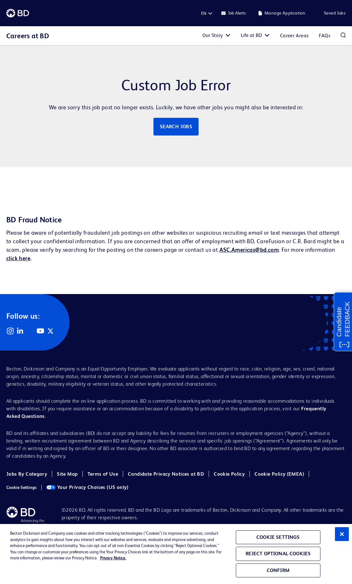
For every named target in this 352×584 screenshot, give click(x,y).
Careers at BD (27, 36)
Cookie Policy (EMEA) (279, 474)
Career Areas (294, 36)
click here (18, 258)
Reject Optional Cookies (278, 554)
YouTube (40, 331)
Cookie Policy (229, 474)
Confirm (278, 570)
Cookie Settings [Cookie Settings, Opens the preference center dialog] (278, 537)
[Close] (342, 534)
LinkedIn (20, 331)
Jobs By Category (26, 474)
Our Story (212, 35)
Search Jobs (343, 35)
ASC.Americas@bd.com (249, 249)
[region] (176, 554)
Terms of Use (102, 474)
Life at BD (251, 35)
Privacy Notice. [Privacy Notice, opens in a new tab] (113, 558)
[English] (203, 13)
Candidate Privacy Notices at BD (166, 474)
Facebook (30, 331)
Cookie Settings (21, 487)
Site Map (67, 474)
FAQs (324, 36)
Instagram (10, 331)
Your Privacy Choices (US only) (87, 487)
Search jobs (176, 126)
